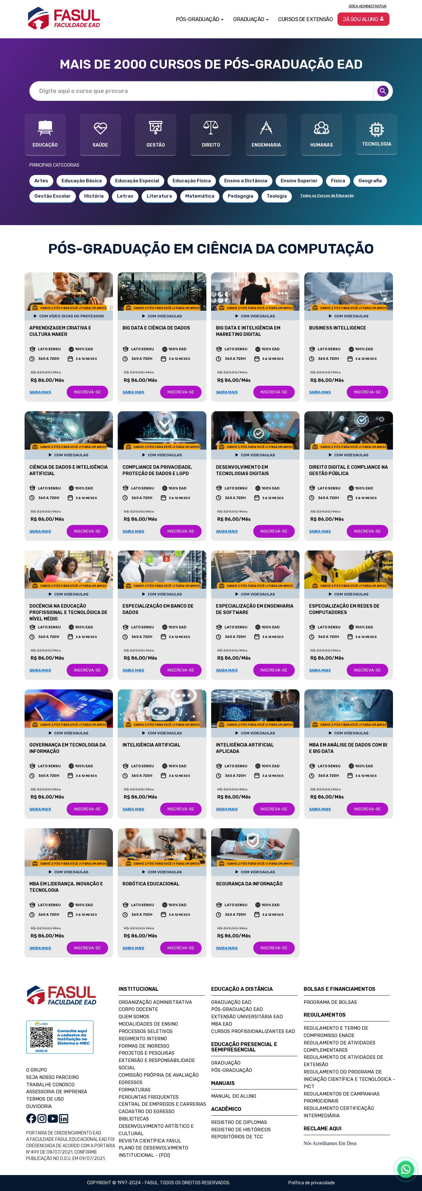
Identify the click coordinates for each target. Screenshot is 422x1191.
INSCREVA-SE (87, 392)
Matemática (199, 196)
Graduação (226, 1063)
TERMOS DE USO (45, 1099)
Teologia (277, 196)
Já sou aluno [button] (363, 19)
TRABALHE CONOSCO (50, 1085)
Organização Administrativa (155, 1002)
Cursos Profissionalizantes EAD (253, 1031)
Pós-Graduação (231, 1070)
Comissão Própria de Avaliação (159, 1075)
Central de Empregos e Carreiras (162, 1104)
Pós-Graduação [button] (200, 19)
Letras (125, 196)
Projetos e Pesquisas (146, 1053)
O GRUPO (36, 1070)
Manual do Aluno (233, 1096)
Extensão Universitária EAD (247, 1017)
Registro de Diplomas (239, 1122)
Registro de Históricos (241, 1130)
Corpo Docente (138, 1009)
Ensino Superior (299, 181)
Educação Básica (82, 181)
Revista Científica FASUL (150, 1141)
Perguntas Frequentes (149, 1097)
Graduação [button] (251, 19)
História (94, 196)
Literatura (159, 196)
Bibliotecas (134, 1119)
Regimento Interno (143, 1039)
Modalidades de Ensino (148, 1024)
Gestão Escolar (52, 196)
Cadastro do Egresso (146, 1111)
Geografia (370, 181)
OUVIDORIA (39, 1106)
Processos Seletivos (146, 1031)
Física (338, 181)
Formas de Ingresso (144, 1046)
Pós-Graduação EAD (237, 1009)
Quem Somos (134, 1017)
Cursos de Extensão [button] (305, 19)
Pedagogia (240, 196)
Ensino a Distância (245, 181)
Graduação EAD (231, 1002)
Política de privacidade (311, 1183)
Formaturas (135, 1090)
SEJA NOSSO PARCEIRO (52, 1077)
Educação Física (192, 181)
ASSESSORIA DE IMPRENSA (56, 1092)
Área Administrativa (368, 6)
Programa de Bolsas (330, 1002)
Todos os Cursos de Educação (327, 195)
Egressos (131, 1082)
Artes (41, 181)
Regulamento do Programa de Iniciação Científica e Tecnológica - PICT (349, 1079)
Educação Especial (137, 181)
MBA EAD (221, 1024)
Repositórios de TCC (237, 1137)
